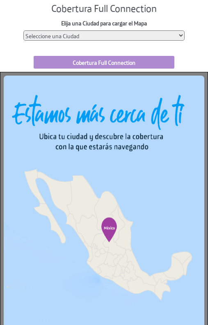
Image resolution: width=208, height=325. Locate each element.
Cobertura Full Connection (104, 62)
